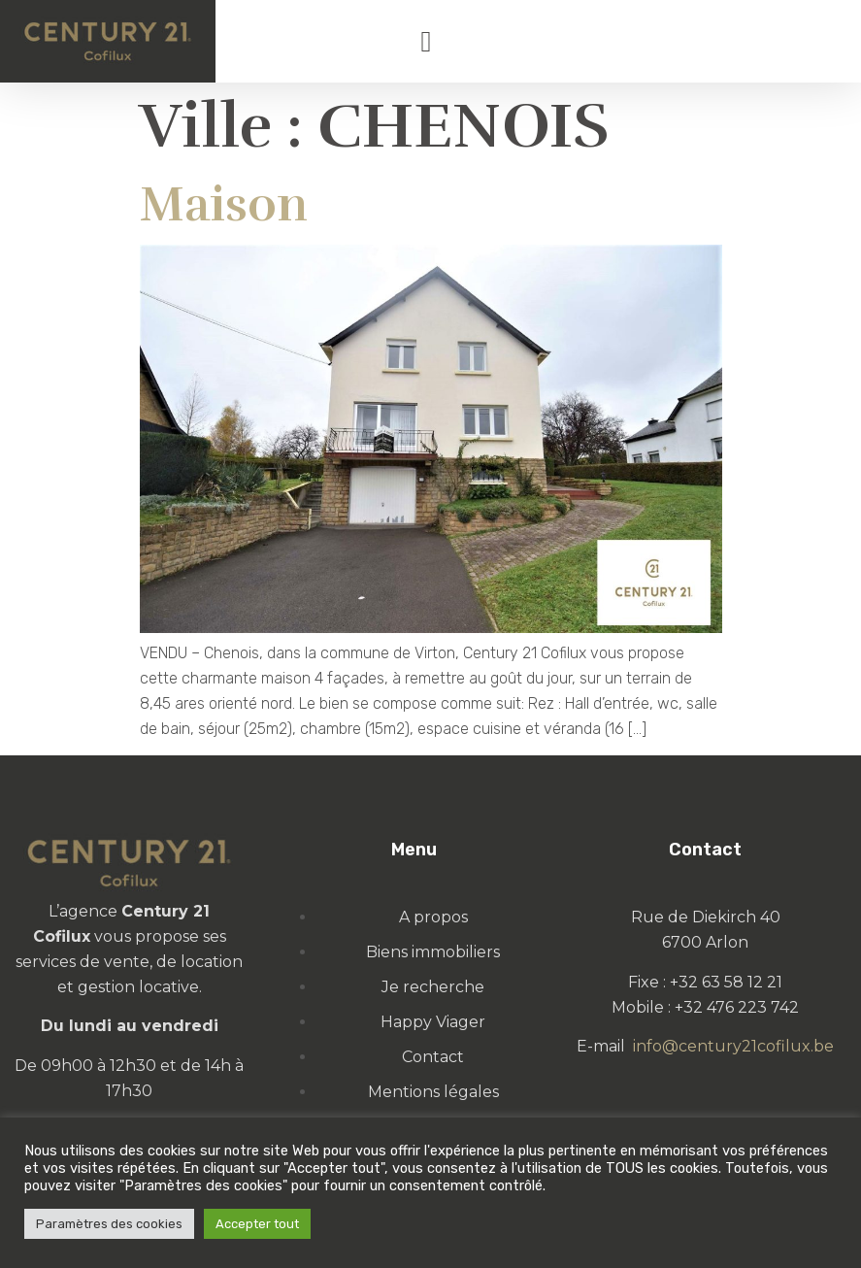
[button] (426, 41)
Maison (224, 205)
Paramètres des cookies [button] (109, 1224)
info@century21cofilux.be (733, 1046)
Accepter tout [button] (257, 1224)
